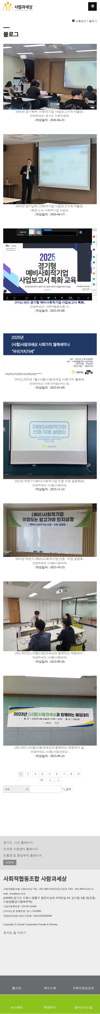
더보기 (21, 932)
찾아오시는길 (83, 1007)
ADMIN (10, 862)
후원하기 (50, 1007)
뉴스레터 (17, 1007)
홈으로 (16, 988)
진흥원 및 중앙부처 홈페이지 (22, 855)
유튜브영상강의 (83, 988)
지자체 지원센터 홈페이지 (20, 849)
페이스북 (50, 988)
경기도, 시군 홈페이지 (18, 842)
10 (41, 780)
